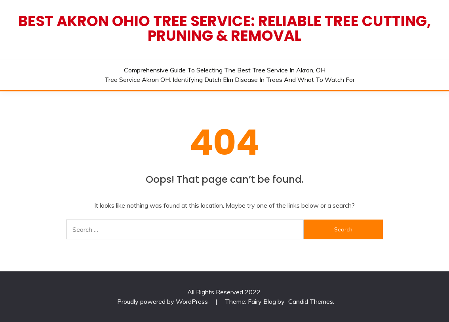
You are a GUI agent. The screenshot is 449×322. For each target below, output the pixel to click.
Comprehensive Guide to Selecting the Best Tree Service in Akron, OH (224, 70)
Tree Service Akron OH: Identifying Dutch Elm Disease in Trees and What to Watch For (230, 79)
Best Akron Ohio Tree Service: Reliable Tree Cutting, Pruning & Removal (224, 28)
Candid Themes (310, 301)
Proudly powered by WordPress (163, 301)
